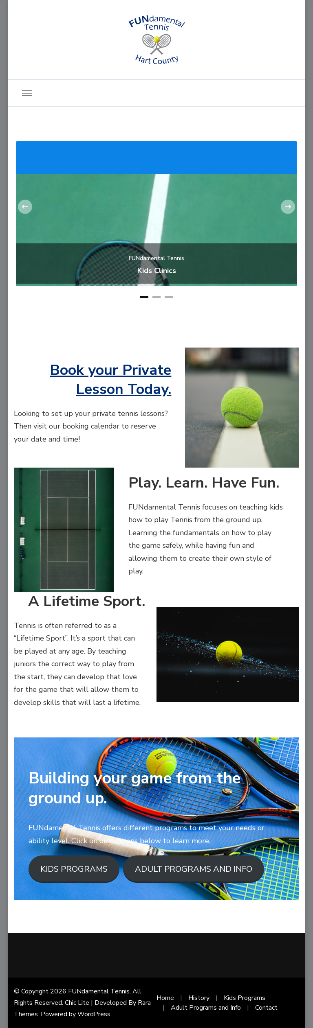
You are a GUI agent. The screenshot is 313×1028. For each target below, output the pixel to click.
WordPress (93, 1014)
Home (165, 997)
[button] (144, 297)
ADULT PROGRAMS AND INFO (193, 869)
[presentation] (25, 206)
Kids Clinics (156, 271)
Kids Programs (244, 997)
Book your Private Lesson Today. (110, 379)
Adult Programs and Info (206, 1007)
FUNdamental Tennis (156, 258)
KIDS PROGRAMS (74, 869)
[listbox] (156, 221)
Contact (266, 1007)
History (198, 997)
